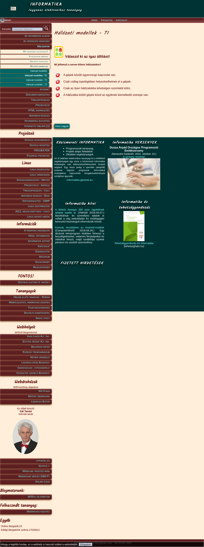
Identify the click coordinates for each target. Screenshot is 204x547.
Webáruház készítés (38, 511)
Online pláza (42, 481)
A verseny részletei (134, 156)
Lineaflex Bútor (40, 401)
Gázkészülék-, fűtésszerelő (34, 367)
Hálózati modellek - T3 (36, 84)
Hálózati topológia (39, 61)
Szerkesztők (42, 251)
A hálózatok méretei (38, 56)
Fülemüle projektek (38, 155)
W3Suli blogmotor (39, 496)
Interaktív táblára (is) (37, 126)
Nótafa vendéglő (40, 357)
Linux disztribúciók (39, 206)
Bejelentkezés (41, 267)
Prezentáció (43, 105)
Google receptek (40, 145)
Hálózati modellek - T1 (36, 75)
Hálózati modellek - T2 (36, 80)
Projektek (106, 20)
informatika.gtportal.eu (80, 179)
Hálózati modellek (39, 66)
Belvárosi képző (40, 346)
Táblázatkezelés (40, 99)
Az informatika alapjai (37, 35)
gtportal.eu (43, 460)
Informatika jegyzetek (37, 120)
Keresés (7, 29)
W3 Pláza (44, 390)
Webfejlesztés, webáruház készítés (29, 302)
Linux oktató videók (38, 216)
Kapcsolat (121, 20)
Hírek (94, 20)
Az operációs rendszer (36, 41)
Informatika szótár (39, 240)
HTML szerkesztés (39, 110)
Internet (45, 89)
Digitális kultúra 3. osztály (34, 282)
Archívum (44, 256)
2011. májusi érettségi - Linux (32, 211)
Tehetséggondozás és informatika (133, 243)
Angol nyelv (43, 318)
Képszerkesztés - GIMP (36, 200)
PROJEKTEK (42, 150)
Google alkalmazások (37, 139)
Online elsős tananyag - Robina (32, 297)
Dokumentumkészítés (38, 94)
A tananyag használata (37, 230)
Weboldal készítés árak (36, 471)
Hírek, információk (39, 235)
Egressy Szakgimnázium (36, 351)
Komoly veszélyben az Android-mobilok (79, 227)
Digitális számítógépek (37, 312)
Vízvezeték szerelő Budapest (33, 372)
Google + (44, 465)
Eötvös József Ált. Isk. (36, 341)
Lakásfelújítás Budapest (35, 362)
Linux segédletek (40, 169)
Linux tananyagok (40, 174)
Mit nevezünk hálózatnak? (35, 51)
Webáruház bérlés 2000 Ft (34, 476)
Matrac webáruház (39, 396)
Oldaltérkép (42, 261)
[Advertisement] (81, 288)
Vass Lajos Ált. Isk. (38, 336)
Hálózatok (43, 46)
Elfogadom (85, 544)
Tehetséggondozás (39, 307)
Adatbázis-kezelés (39, 115)
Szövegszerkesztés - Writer (33, 179)
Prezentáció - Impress (37, 185)
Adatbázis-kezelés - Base (35, 195)
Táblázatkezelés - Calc (36, 190)
